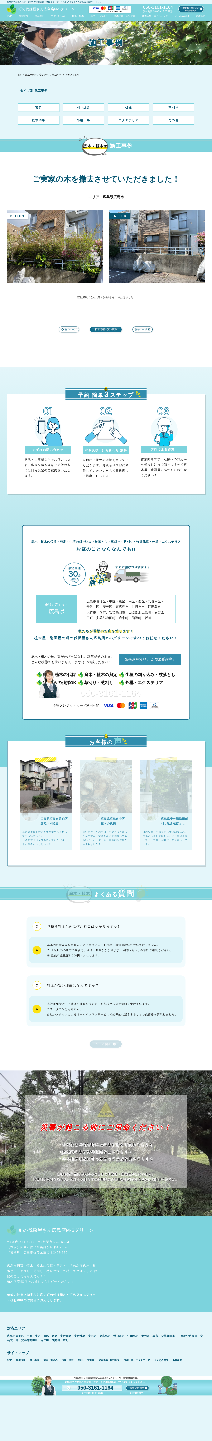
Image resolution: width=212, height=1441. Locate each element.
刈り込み (83, 107)
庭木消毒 (38, 120)
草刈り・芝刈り (99, 16)
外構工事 (83, 120)
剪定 (38, 107)
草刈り (173, 107)
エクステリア (128, 120)
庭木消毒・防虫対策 (124, 16)
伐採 (128, 107)
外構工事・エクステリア (155, 16)
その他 (173, 120)
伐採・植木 (78, 16)
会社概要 (200, 16)
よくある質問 (182, 16)
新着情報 (23, 16)
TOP (9, 16)
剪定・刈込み (58, 16)
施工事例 (39, 16)
